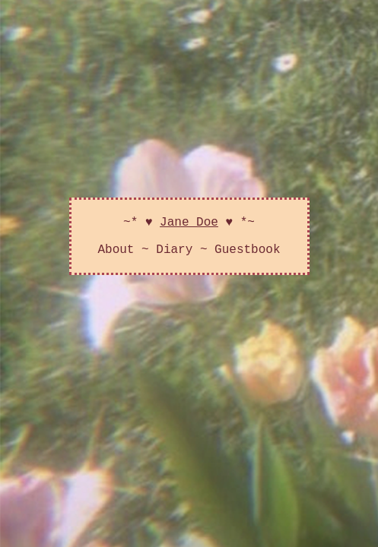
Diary (174, 257)
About (115, 257)
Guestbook (247, 257)
